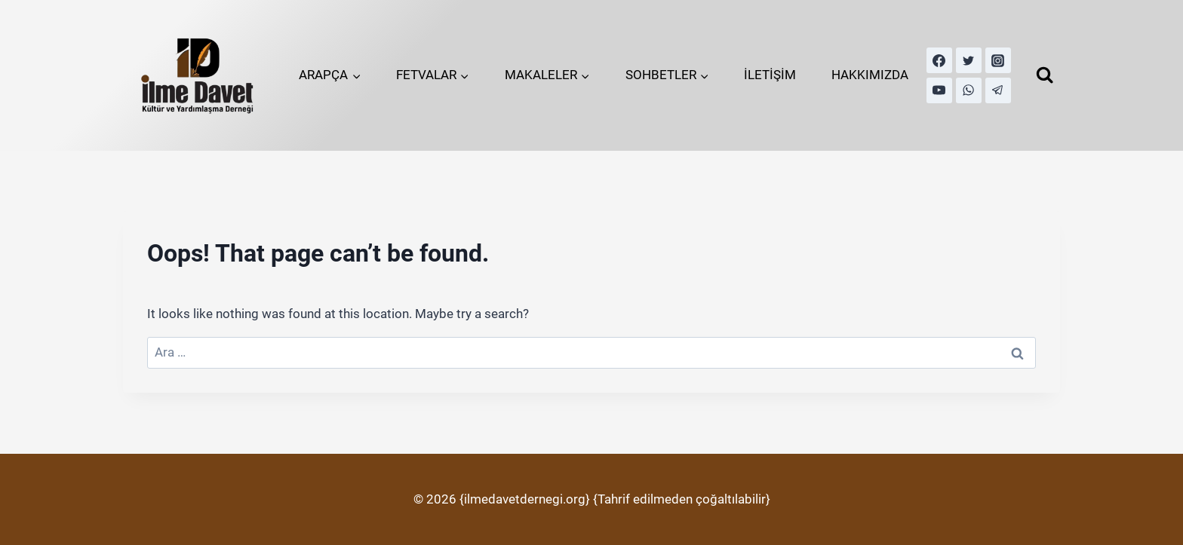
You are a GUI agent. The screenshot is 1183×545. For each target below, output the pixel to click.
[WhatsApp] (969, 90)
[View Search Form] (1044, 75)
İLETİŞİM (770, 74)
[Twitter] (969, 60)
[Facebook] (939, 60)
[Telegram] (998, 90)
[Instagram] (998, 60)
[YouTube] (939, 90)
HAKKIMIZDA (869, 74)
